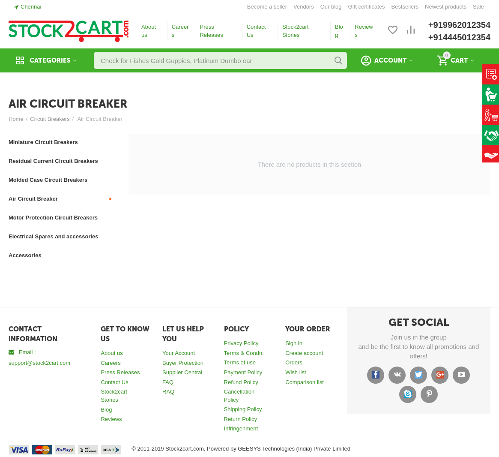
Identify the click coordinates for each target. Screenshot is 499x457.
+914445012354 (459, 37)
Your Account (178, 353)
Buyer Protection (182, 363)
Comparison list (304, 382)
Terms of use (240, 362)
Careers (180, 31)
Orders (293, 362)
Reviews (364, 31)
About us (148, 31)
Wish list (295, 372)
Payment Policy (243, 372)
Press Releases (211, 31)
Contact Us (256, 31)
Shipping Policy (243, 409)
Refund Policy (241, 382)
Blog (339, 31)
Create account (304, 353)
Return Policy (240, 419)
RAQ (168, 391)
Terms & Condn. (244, 353)
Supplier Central (182, 372)
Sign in (293, 343)
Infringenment (241, 428)
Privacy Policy (241, 343)
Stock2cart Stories (295, 31)
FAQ (167, 382)
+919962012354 (459, 25)
